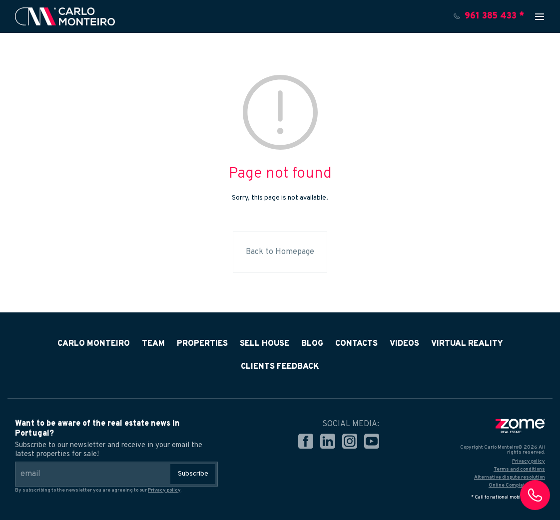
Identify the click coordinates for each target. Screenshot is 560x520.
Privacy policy (164, 490)
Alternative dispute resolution (509, 477)
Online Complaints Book (517, 485)
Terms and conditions (519, 469)
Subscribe (193, 474)
